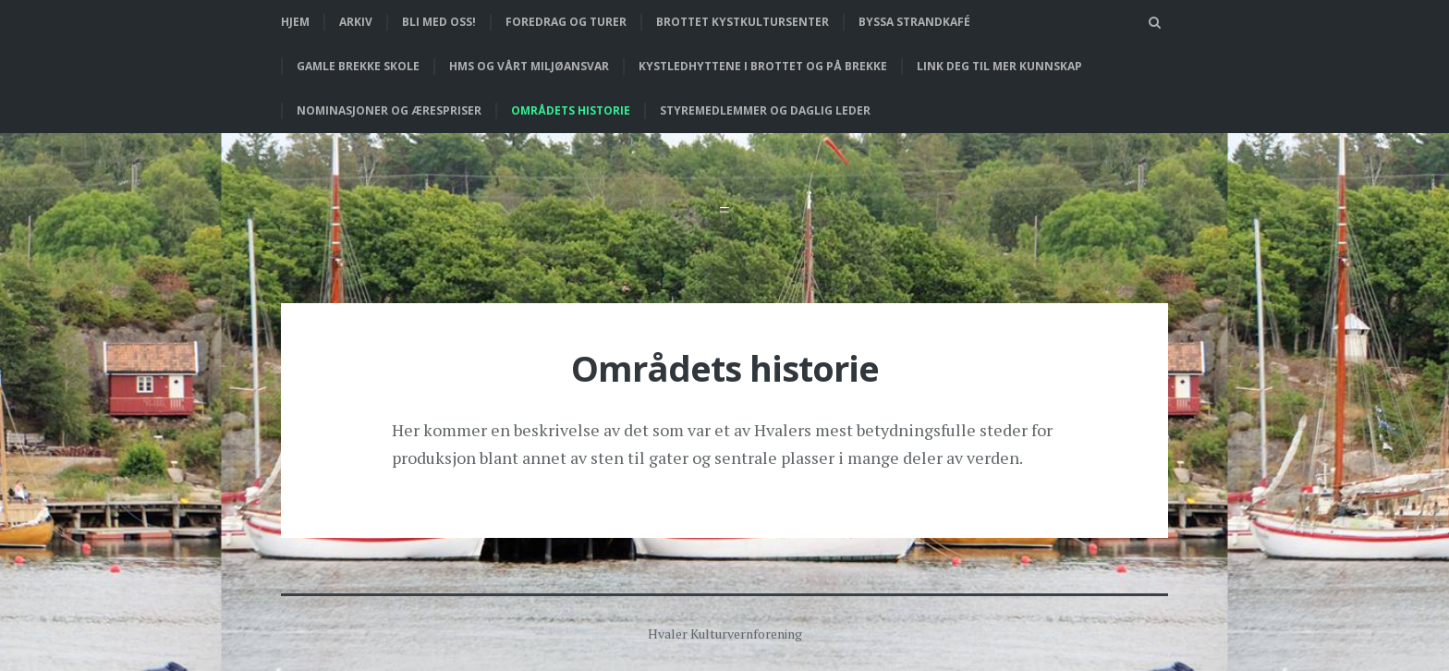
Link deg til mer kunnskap (999, 66)
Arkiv (355, 22)
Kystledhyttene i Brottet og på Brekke (763, 66)
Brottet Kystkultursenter (742, 22)
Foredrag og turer (566, 22)
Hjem (295, 22)
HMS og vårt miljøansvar (529, 66)
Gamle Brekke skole (358, 66)
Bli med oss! (439, 22)
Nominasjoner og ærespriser (389, 110)
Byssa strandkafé (914, 22)
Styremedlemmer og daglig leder (765, 110)
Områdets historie (570, 110)
